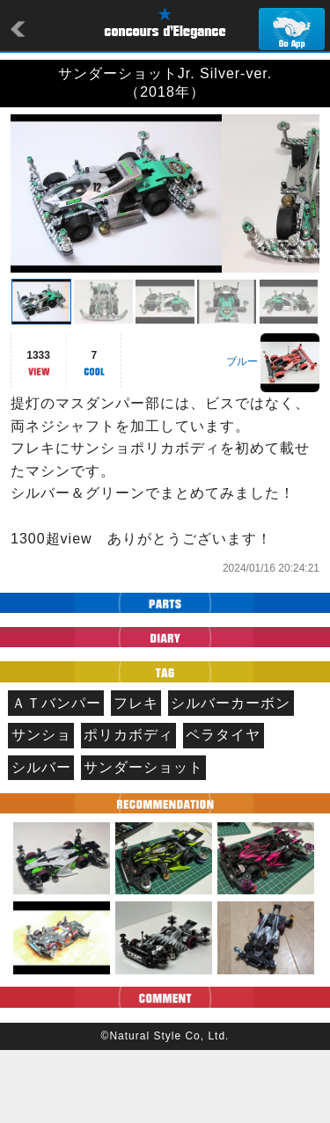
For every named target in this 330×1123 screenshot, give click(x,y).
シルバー (41, 840)
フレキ (136, 776)
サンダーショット (143, 840)
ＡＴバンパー (56, 776)
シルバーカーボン (230, 776)
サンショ (41, 807)
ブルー (242, 434)
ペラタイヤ (223, 807)
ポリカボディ (128, 807)
